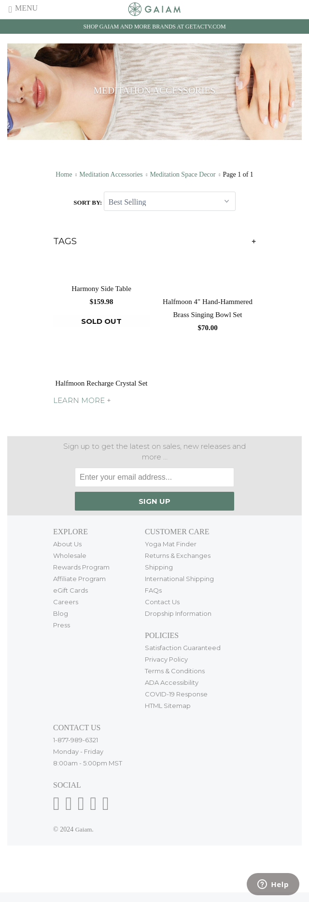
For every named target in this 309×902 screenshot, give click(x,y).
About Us (67, 544)
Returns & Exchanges (178, 555)
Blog (60, 613)
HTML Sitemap (168, 705)
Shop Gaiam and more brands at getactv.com (154, 26)
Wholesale (69, 555)
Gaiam (83, 829)
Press (61, 625)
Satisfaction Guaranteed (183, 648)
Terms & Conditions (175, 671)
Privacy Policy (166, 659)
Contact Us (162, 602)
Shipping (159, 567)
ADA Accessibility (171, 682)
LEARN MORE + (82, 400)
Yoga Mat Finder (171, 544)
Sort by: (88, 202)
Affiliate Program (79, 579)
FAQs (153, 590)
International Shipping (179, 579)
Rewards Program (81, 567)
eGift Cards (70, 590)
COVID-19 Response (176, 694)
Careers (65, 602)
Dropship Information (178, 613)
